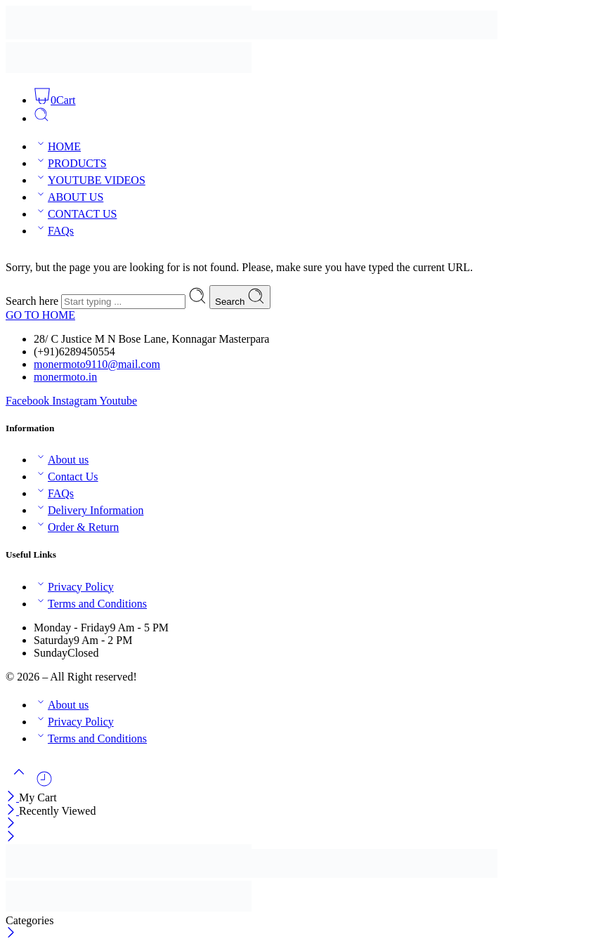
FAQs (54, 231)
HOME (57, 146)
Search (240, 297)
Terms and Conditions (90, 604)
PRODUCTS (70, 163)
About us (61, 460)
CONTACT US (75, 214)
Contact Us (66, 476)
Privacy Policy (74, 587)
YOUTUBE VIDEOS (89, 180)
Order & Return (76, 527)
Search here (33, 301)
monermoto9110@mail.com (97, 364)
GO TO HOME (40, 315)
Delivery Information (88, 510)
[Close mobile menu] (11, 837)
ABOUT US (68, 197)
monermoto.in (65, 377)
